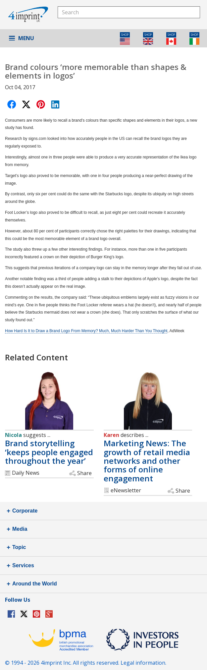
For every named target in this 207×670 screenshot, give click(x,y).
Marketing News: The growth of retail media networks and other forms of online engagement (147, 461)
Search (194, 12)
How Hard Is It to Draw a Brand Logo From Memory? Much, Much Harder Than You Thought (86, 331)
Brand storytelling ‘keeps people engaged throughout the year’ (49, 452)
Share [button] (84, 473)
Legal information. (143, 662)
